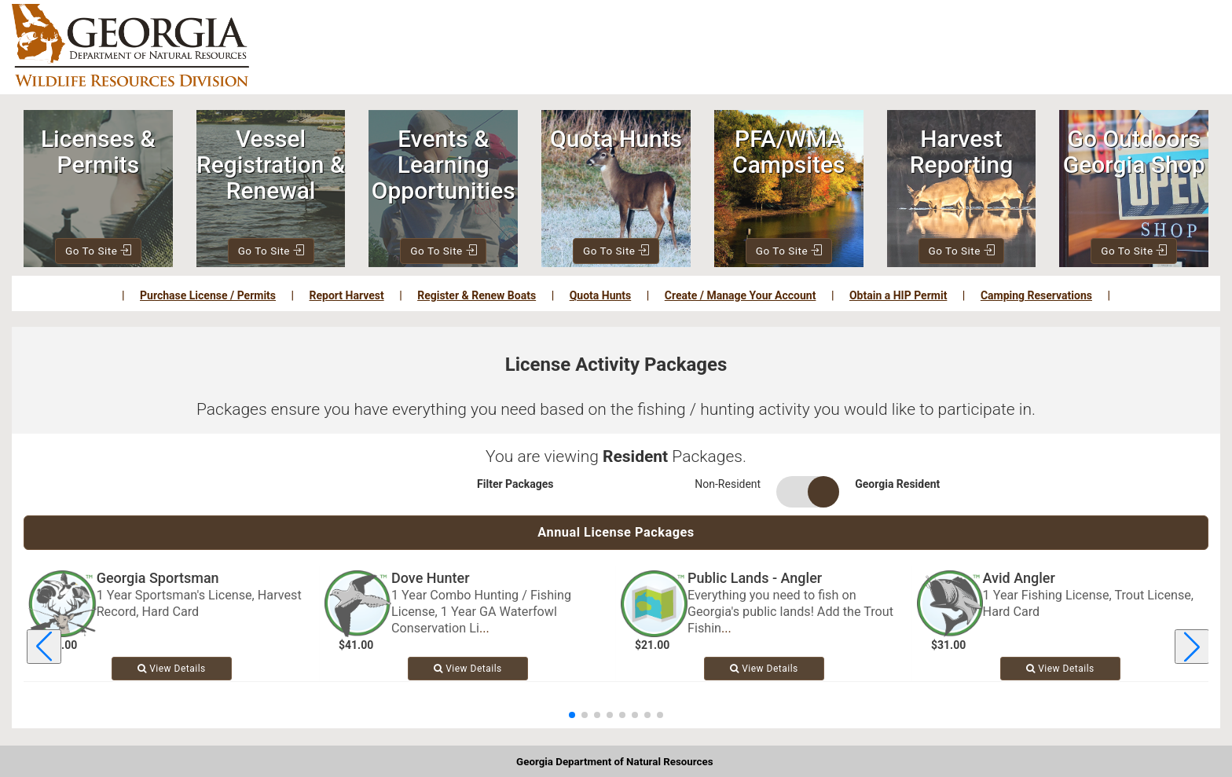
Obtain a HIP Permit (898, 295)
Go (99, 250)
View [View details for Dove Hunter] (468, 670)
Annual (616, 533)
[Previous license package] (44, 649)
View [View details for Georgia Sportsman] (172, 670)
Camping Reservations (1036, 295)
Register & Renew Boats (476, 295)
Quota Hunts (601, 295)
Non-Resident (728, 484)
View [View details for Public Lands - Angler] (764, 670)
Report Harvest (347, 295)
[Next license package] (1192, 649)
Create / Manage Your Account (740, 295)
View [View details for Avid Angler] (1060, 670)
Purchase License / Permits (208, 295)
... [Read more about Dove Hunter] (484, 629)
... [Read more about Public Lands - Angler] (726, 629)
